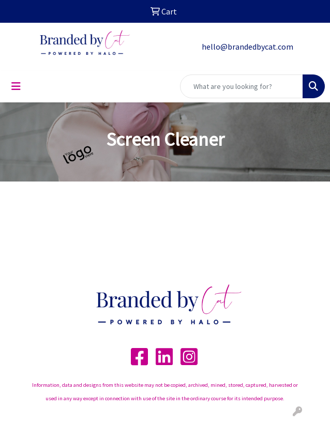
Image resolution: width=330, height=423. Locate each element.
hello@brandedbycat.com (247, 46)
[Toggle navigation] (16, 86)
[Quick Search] (241, 86)
